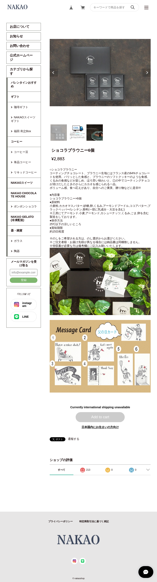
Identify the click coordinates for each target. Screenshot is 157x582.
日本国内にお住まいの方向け (100, 427)
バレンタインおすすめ (24, 84)
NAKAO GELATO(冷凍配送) (22, 218)
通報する (73, 438)
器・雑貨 (16, 230)
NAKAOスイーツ (22, 182)
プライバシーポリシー (60, 521)
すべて (61, 469)
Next (146, 73)
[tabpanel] (100, 72)
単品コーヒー (22, 162)
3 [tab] (94, 132)
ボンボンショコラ (25, 206)
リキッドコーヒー (25, 172)
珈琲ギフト (21, 107)
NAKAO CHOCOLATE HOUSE (24, 194)
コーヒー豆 (21, 152)
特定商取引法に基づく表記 (94, 521)
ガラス (18, 240)
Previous (54, 73)
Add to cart (100, 417)
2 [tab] (76, 132)
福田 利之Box (22, 131)
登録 (24, 280)
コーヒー (16, 141)
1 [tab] (58, 132)
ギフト (15, 96)
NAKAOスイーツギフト (23, 119)
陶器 (17, 251)
